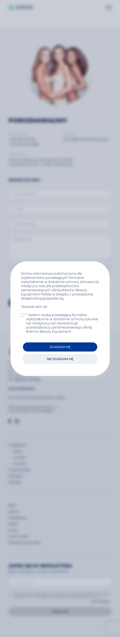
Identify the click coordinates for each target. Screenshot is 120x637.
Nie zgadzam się (60, 359)
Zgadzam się (60, 347)
